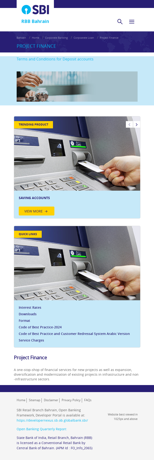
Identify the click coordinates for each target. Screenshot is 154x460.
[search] (120, 21)
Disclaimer (51, 400)
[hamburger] (132, 21)
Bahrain (21, 37)
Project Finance (109, 37)
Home (35, 37)
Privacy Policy (71, 400)
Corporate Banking (56, 37)
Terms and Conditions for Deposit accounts (55, 59)
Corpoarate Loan (84, 37)
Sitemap (34, 400)
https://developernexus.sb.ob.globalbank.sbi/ (52, 420)
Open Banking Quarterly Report (41, 429)
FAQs (87, 400)
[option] (77, 167)
